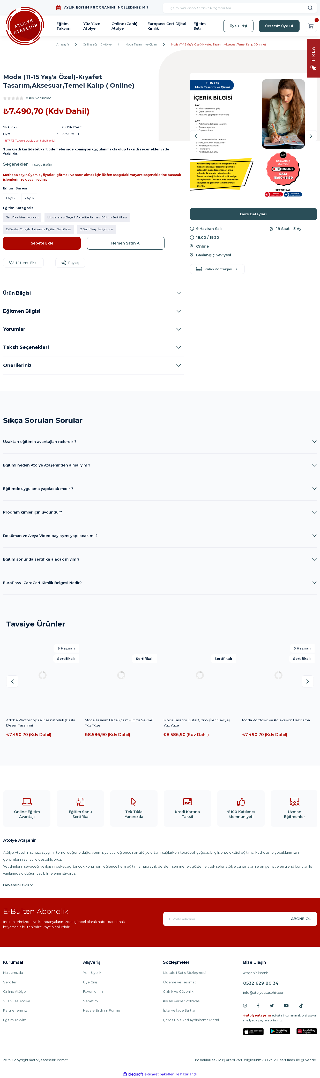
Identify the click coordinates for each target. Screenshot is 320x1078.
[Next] (311, 136)
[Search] (240, 8)
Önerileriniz (17, 365)
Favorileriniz (93, 991)
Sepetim (90, 1001)
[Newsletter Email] (240, 919)
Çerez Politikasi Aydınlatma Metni (191, 1020)
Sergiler (10, 982)
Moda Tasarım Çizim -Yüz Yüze (267, 720)
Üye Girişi (90, 982)
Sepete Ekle (42, 243)
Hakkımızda (13, 972)
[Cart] (311, 26)
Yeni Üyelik (92, 972)
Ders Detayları (253, 214)
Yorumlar (14, 329)
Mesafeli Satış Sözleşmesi (184, 972)
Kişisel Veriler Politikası (181, 1001)
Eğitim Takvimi (15, 1020)
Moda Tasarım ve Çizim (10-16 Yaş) (34, 720)
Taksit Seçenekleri (26, 347)
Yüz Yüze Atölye (16, 1001)
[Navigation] (313, 58)
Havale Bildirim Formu (101, 1010)
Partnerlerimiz (15, 1010)
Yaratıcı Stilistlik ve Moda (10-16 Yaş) (114, 720)
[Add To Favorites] (23, 262)
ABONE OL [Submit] (301, 918)
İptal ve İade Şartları (179, 1010)
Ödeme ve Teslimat (179, 982)
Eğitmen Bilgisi (21, 311)
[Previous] (196, 136)
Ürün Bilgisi (17, 293)
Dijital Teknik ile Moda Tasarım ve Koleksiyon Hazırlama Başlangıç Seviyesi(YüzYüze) (190, 723)
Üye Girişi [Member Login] (238, 26)
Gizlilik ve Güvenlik (178, 991)
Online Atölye (14, 991)
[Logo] (25, 26)
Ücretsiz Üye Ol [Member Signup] (279, 26)
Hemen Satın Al (125, 243)
